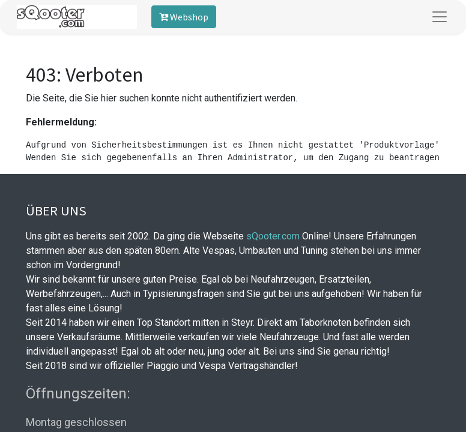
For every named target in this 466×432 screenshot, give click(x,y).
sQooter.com (273, 236)
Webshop (183, 17)
